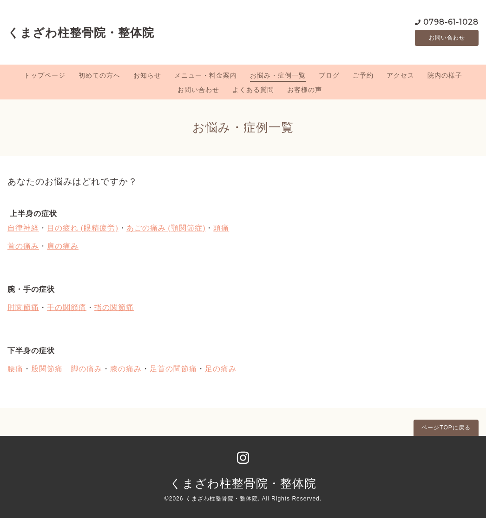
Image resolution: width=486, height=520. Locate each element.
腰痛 (15, 370)
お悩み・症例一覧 (278, 76)
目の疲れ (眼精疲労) (82, 229)
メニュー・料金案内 (205, 76)
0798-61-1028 (451, 22)
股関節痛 (47, 370)
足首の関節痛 (173, 370)
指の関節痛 (114, 309)
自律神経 (23, 229)
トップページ (45, 76)
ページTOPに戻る (445, 429)
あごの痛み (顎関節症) (166, 229)
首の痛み (23, 247)
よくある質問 (253, 91)
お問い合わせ (447, 38)
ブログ (329, 76)
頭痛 (221, 229)
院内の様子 (444, 76)
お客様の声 (304, 91)
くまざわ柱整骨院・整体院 (80, 33)
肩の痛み (63, 247)
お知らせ (147, 76)
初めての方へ (99, 76)
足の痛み (220, 370)
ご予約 (363, 76)
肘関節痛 (23, 309)
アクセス (400, 76)
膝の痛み (126, 370)
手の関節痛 (66, 309)
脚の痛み (86, 370)
